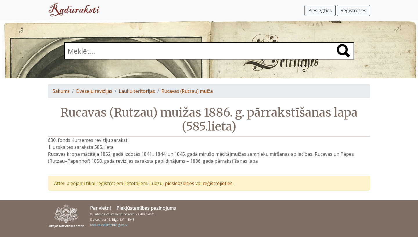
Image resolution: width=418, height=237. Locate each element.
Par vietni (100, 208)
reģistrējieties (218, 183)
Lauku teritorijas (137, 91)
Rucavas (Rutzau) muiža (187, 91)
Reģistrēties (353, 10)
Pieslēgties (320, 10)
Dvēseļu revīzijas (94, 91)
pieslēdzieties (179, 183)
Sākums (61, 91)
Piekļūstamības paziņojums (146, 208)
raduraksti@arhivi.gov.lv (108, 224)
